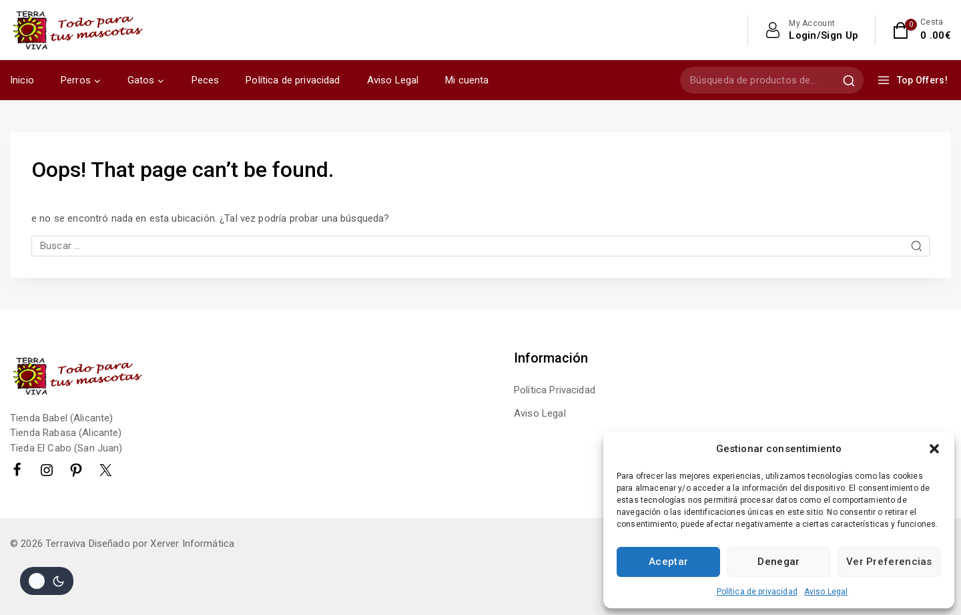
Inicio (22, 80)
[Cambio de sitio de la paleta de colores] (46, 581)
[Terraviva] (76, 29)
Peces (206, 80)
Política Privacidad (554, 390)
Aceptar (668, 562)
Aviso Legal (826, 591)
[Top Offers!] (914, 80)
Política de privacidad (757, 591)
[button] (934, 448)
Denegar (778, 562)
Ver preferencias (889, 562)
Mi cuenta (467, 80)
